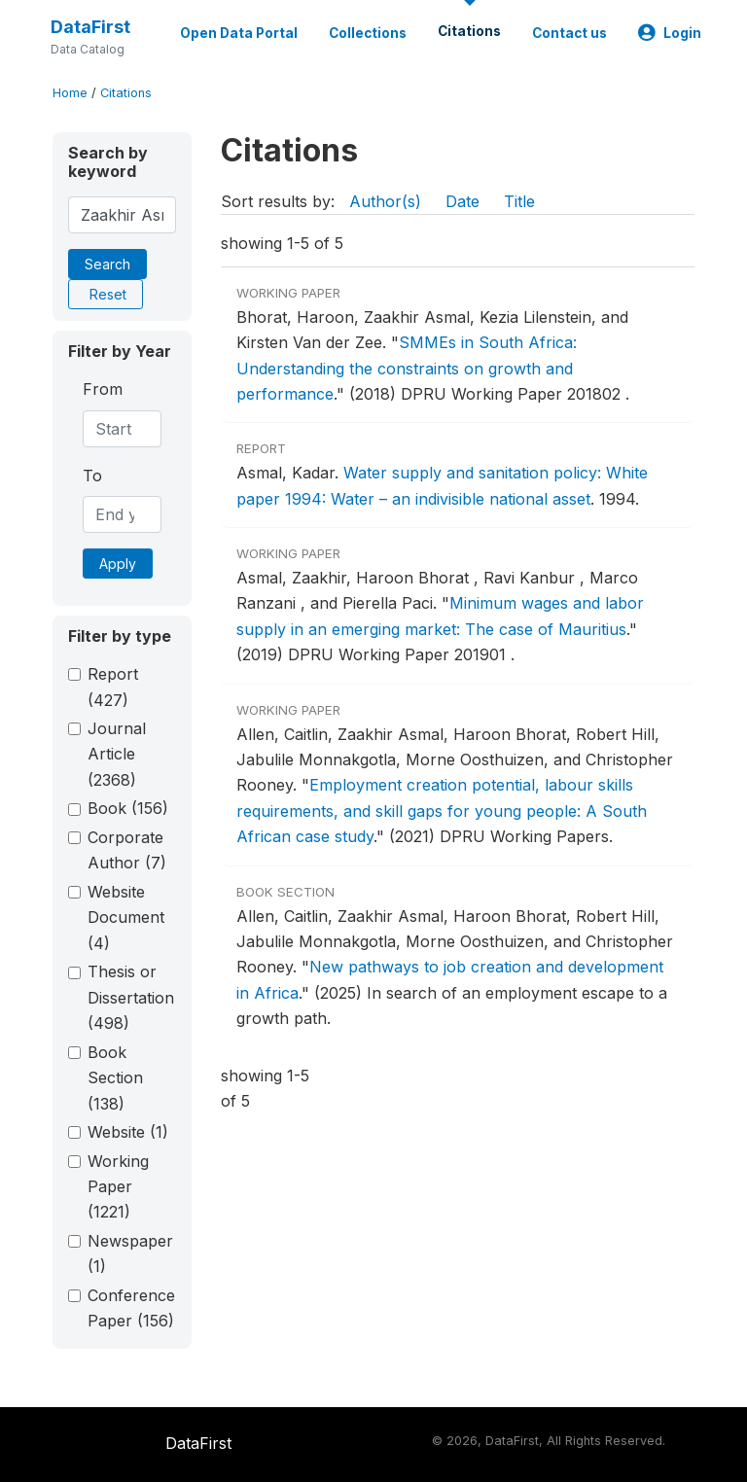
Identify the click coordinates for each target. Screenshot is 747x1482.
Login (669, 33)
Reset (107, 294)
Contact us (569, 33)
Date (462, 201)
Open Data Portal (239, 33)
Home (70, 93)
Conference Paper (131, 1308)
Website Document (126, 917)
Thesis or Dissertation (131, 997)
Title (519, 201)
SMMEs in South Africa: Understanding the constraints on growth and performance (406, 368)
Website (128, 1132)
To (92, 475)
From (103, 389)
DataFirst (90, 27)
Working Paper (118, 1186)
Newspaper (130, 1253)
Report (113, 686)
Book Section (115, 1077)
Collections (368, 33)
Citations (469, 31)
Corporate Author (127, 850)
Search (107, 264)
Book (128, 808)
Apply (117, 563)
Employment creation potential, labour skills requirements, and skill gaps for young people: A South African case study (441, 810)
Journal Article (117, 754)
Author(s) (385, 201)
